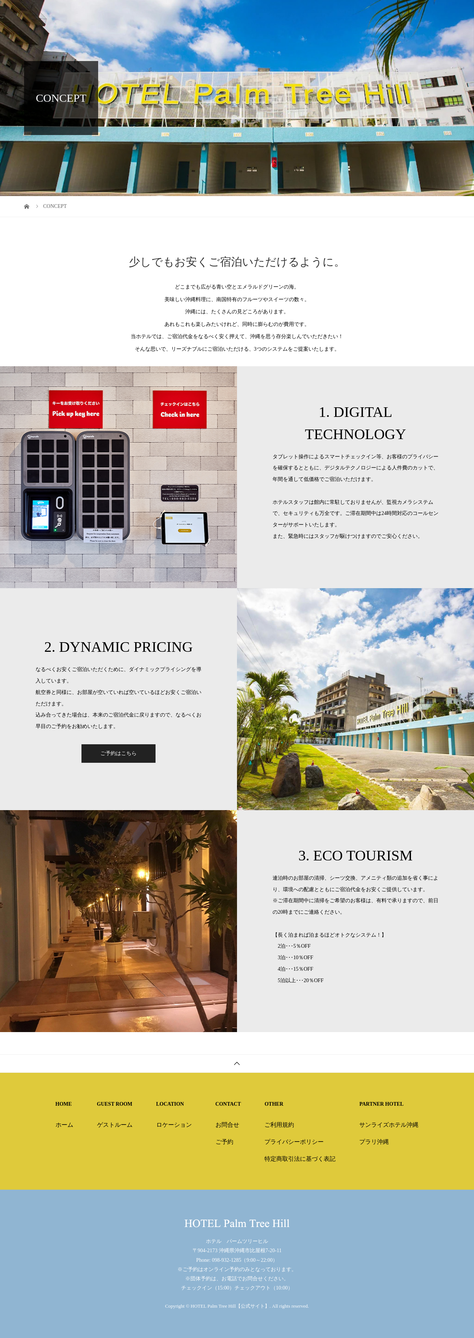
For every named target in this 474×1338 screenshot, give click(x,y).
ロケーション (174, 1125)
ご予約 (224, 1142)
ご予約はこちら (118, 753)
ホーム (64, 1125)
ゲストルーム (115, 1125)
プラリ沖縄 (374, 1142)
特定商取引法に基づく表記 (300, 1159)
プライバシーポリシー (294, 1142)
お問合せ (227, 1125)
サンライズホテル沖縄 (388, 1125)
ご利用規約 (279, 1125)
